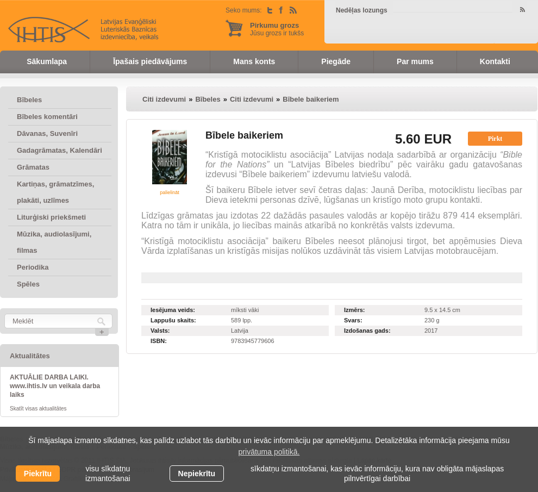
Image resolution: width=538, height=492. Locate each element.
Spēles (28, 284)
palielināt (169, 192)
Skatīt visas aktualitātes (38, 409)
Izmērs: (354, 310)
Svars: (353, 320)
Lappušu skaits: (173, 320)
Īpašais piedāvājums (150, 61)
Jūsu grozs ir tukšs (277, 29)
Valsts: (160, 330)
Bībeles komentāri (47, 117)
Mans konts (254, 61)
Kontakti (495, 61)
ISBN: (159, 341)
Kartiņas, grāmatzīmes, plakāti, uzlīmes (55, 192)
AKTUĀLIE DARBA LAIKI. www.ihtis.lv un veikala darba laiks (55, 385)
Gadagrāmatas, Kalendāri (59, 150)
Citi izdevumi (164, 99)
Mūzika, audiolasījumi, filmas (54, 242)
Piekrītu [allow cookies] (38, 473)
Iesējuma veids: (173, 310)
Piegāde (336, 61)
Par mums (415, 61)
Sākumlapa (47, 61)
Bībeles (29, 100)
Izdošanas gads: (367, 330)
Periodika (33, 267)
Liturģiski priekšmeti (51, 217)
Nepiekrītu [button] (196, 473)
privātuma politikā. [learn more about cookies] (269, 451)
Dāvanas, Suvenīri (47, 133)
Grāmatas (33, 167)
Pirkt (495, 138)
